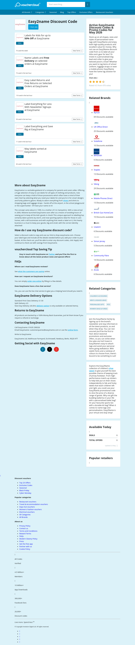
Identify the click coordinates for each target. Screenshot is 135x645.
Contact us (23, 528)
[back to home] (27, 5)
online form (73, 330)
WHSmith (98, 155)
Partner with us (25, 546)
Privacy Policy (24, 526)
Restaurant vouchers (104, 12)
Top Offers (71, 12)
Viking (96, 184)
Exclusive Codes (25, 485)
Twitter (52, 254)
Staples (97, 169)
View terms (77, 51)
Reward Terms (25, 533)
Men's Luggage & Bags (98, 300)
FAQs (18, 261)
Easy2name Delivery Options (33, 296)
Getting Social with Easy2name (35, 343)
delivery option (43, 306)
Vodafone (98, 141)
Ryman (97, 112)
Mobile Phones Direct (103, 198)
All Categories (24, 514)
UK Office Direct (101, 127)
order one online (34, 281)
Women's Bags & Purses (98, 309)
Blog (62, 12)
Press (21, 541)
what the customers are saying (31, 271)
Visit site (93, 78)
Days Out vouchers (27, 507)
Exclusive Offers (85, 12)
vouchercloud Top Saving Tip (33, 249)
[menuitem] (27, 12)
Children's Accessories (98, 296)
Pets (108, 305)
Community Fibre (101, 255)
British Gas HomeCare (103, 212)
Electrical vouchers (27, 512)
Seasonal (53, 12)
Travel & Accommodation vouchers (33, 504)
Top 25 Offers (24, 482)
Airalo (96, 270)
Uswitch (97, 227)
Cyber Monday (25, 493)
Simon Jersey (99, 241)
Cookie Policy (24, 549)
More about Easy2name (30, 185)
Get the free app (26, 544)
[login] (97, 82)
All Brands (23, 517)
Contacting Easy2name (30, 322)
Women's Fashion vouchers (30, 509)
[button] (27, 12)
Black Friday (24, 490)
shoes (66, 200)
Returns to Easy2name (29, 310)
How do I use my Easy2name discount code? (43, 230)
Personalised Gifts (97, 305)
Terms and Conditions (28, 531)
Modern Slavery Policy (28, 539)
